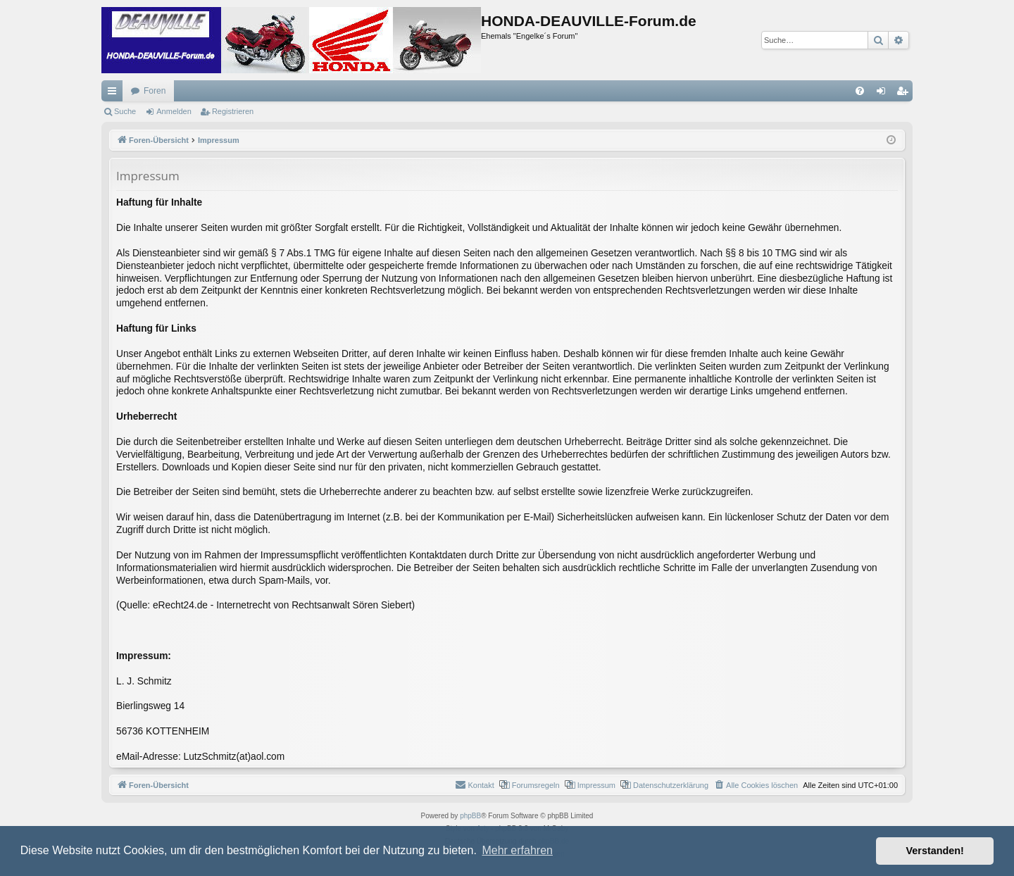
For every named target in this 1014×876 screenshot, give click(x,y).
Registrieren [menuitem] (905, 93)
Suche (125, 111)
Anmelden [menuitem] (884, 93)
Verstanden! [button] (935, 850)
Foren (154, 91)
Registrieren (233, 111)
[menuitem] (859, 90)
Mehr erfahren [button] (517, 850)
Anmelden (174, 111)
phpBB (470, 816)
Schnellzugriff (115, 93)
